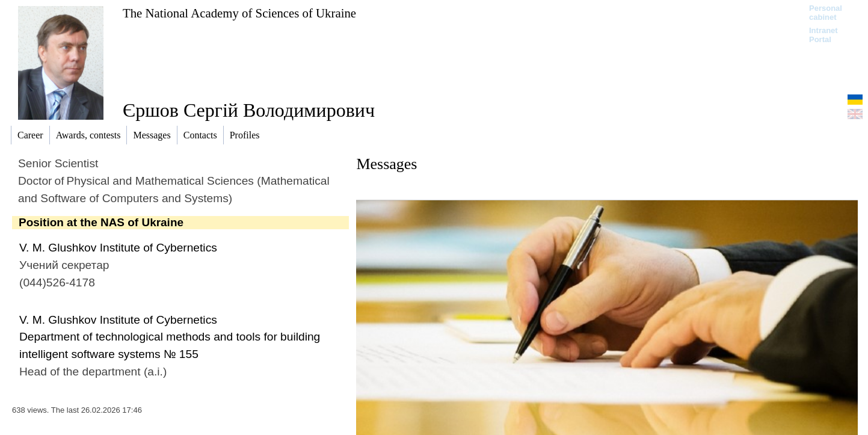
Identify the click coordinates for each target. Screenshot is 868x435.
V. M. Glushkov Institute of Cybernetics (118, 247)
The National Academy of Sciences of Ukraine (239, 13)
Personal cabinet (825, 13)
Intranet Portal (823, 35)
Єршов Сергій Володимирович (249, 110)
